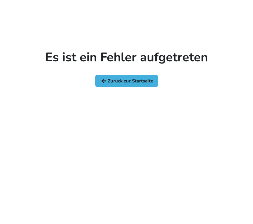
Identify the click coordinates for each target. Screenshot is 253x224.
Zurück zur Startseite (126, 81)
